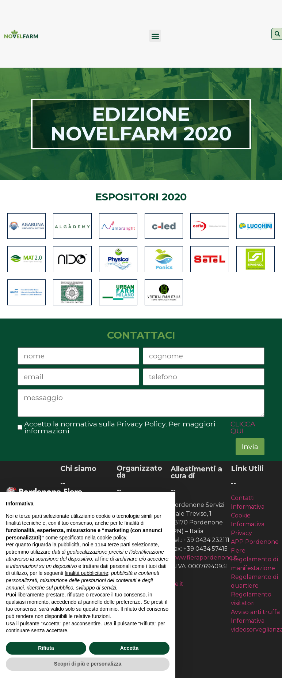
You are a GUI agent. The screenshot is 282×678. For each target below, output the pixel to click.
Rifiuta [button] (46, 648)
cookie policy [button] (111, 537)
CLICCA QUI (242, 428)
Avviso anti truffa (255, 612)
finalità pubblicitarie (86, 573)
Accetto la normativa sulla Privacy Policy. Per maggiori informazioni (141, 428)
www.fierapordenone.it (204, 557)
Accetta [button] (129, 648)
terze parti (119, 544)
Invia (250, 446)
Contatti (243, 497)
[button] (155, 36)
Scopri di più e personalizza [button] (87, 664)
